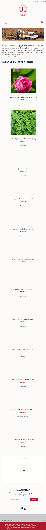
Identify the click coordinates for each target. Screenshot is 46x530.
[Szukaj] (17, 24)
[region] (23, 35)
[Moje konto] (28, 24)
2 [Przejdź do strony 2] (23, 453)
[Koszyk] (40, 24)
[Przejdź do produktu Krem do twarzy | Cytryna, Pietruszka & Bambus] (23, 476)
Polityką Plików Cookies (16, 525)
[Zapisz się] (34, 500)
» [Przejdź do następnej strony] (25, 453)
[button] (5, 24)
